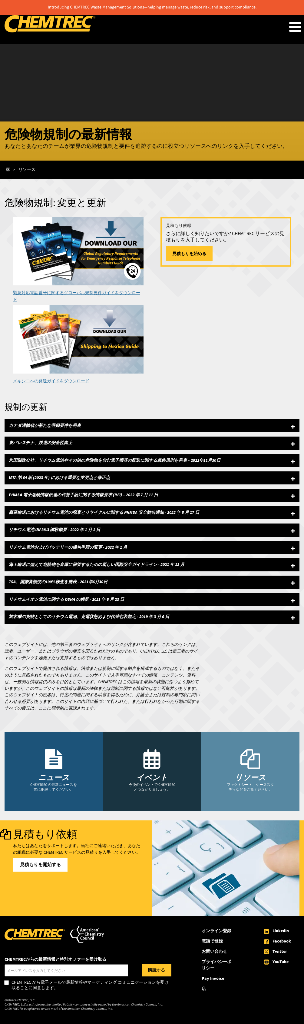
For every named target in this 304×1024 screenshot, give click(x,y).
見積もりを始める (189, 254)
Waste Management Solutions (117, 7)
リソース (26, 170)
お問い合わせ (214, 952)
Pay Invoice (213, 979)
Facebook (282, 941)
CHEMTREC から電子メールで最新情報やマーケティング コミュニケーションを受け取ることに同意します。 (90, 985)
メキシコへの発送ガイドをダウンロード (51, 381)
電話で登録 (212, 941)
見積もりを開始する (40, 865)
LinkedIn (281, 931)
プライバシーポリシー (216, 965)
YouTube (281, 962)
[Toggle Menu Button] (295, 27)
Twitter (280, 952)
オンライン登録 (216, 931)
